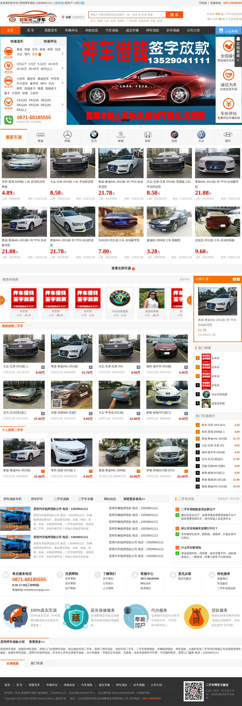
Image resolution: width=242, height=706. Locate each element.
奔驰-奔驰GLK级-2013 (160, 470)
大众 (106, 20)
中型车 (55, 78)
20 (219, 19)
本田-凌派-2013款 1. (63, 470)
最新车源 (14, 137)
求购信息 (91, 30)
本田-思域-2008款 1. (213, 431)
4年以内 (22, 105)
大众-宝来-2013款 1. (16, 366)
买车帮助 (70, 578)
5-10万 (42, 64)
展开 (238, 50)
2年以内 (34, 100)
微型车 (31, 78)
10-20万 (53, 64)
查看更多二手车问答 (229, 498)
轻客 (25, 93)
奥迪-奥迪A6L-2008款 (112, 470)
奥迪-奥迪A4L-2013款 (64, 366)
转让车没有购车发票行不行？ (199, 528)
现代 (27, 54)
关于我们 (108, 578)
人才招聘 (108, 588)
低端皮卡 (51, 88)
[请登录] (59, 2)
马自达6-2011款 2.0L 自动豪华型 (119, 240)
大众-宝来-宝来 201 (111, 366)
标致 (42, 49)
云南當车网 (142, 692)
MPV (43, 83)
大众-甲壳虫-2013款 (111, 412)
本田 (50, 49)
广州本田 (132, 20)
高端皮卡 (30, 88)
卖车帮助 (70, 583)
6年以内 (46, 105)
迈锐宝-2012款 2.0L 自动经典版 (215, 240)
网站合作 (146, 583)
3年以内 (46, 100)
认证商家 (228, 29)
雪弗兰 (121, 20)
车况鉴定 (222, 583)
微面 (40, 88)
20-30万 (22, 68)
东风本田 (144, 20)
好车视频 (173, 30)
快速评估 (50, 41)
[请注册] (79, 2)
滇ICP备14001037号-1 (82, 692)
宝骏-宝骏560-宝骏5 (63, 412)
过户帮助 (70, 588)
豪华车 (34, 83)
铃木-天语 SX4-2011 (213, 424)
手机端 (203, 2)
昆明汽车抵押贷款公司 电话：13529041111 (60, 508)
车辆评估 (71, 30)
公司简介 (108, 583)
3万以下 (22, 64)
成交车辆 (132, 30)
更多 (36, 54)
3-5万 (32, 64)
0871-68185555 (150, 578)
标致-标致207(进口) (158, 412)
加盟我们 (222, 578)
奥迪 (19, 49)
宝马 (93, 20)
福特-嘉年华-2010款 (158, 366)
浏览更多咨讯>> (134, 499)
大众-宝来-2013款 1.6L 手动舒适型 (71, 181)
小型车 (21, 78)
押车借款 (152, 30)
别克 (113, 20)
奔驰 (99, 20)
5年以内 (34, 105)
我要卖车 (50, 30)
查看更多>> (37, 641)
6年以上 (22, 109)
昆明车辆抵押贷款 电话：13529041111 (133, 508)
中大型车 (22, 83)
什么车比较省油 (191, 547)
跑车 (19, 88)
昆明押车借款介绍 (12, 641)
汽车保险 (111, 30)
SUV (51, 83)
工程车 (34, 93)
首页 (10, 30)
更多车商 (184, 279)
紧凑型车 (43, 78)
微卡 (7, 93)
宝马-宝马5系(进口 (14, 412)
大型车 (16, 93)
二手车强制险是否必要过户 (198, 509)
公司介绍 (193, 30)
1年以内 (22, 100)
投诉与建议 (184, 578)
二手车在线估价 (226, 588)
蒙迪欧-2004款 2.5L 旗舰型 (164, 240)
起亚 (159, 20)
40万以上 (47, 68)
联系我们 (146, 588)
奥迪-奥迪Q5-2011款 (214, 479)
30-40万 (34, 68)
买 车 (30, 30)
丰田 (153, 20)
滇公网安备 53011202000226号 (116, 692)
